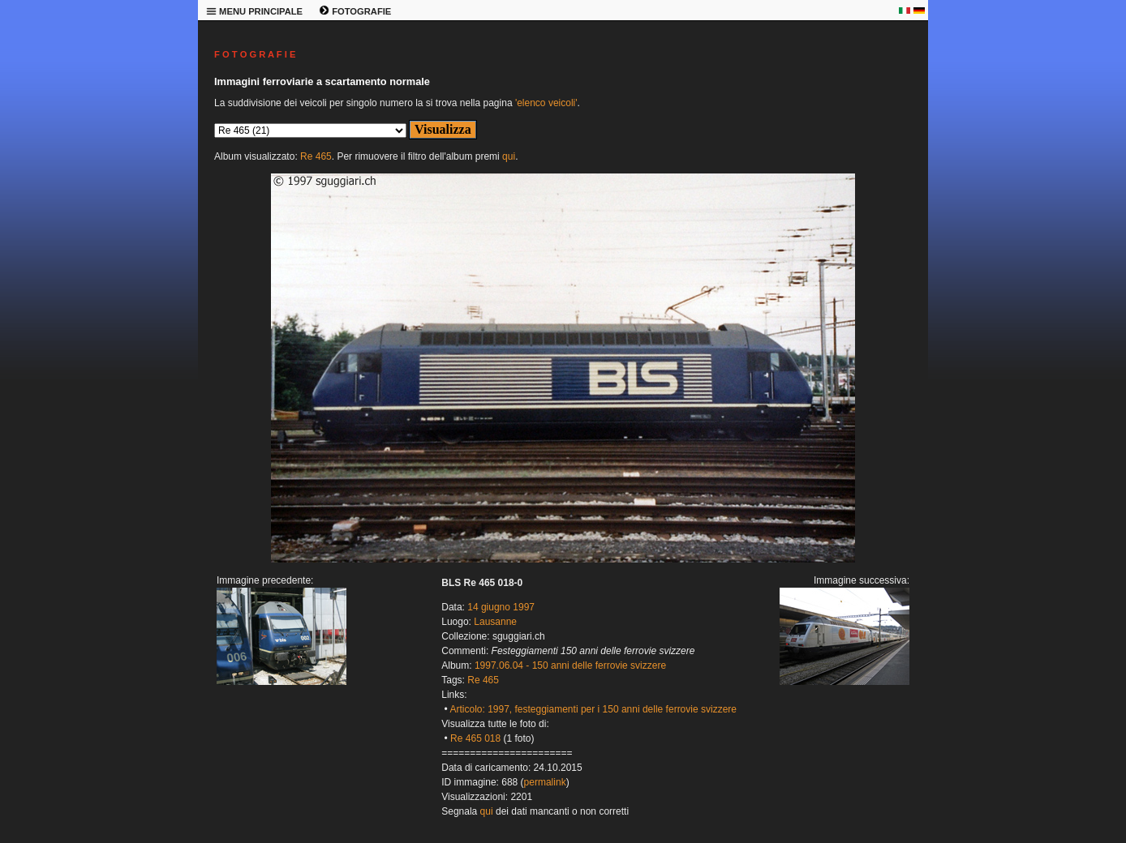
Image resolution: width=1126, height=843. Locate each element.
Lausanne (495, 621)
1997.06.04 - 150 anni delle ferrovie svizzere (570, 665)
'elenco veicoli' (546, 103)
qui (508, 156)
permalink (545, 782)
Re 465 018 (475, 738)
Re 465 (316, 156)
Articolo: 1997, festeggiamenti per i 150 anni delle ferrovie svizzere (593, 709)
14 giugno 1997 (501, 607)
